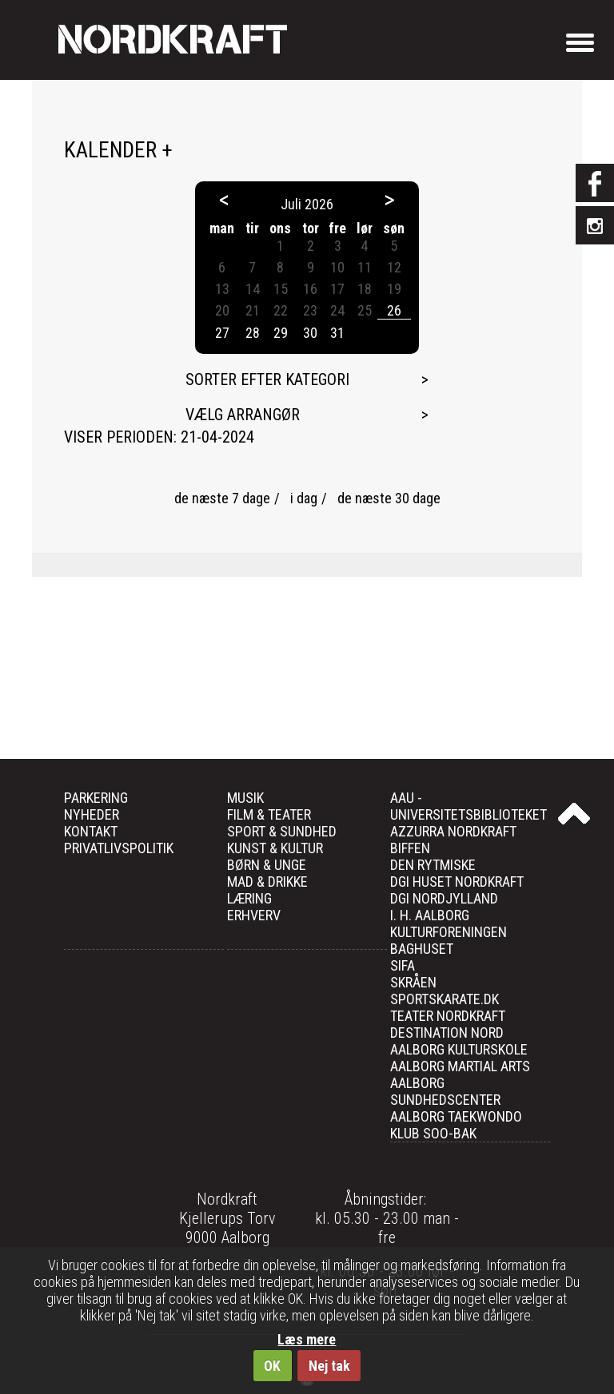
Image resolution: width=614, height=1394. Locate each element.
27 (222, 332)
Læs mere (306, 1339)
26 (394, 310)
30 (310, 332)
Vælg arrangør (242, 414)
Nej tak (329, 1365)
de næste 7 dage (222, 498)
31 (337, 332)
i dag (303, 498)
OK (272, 1365)
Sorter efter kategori (267, 379)
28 (252, 332)
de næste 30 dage (389, 498)
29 (280, 332)
